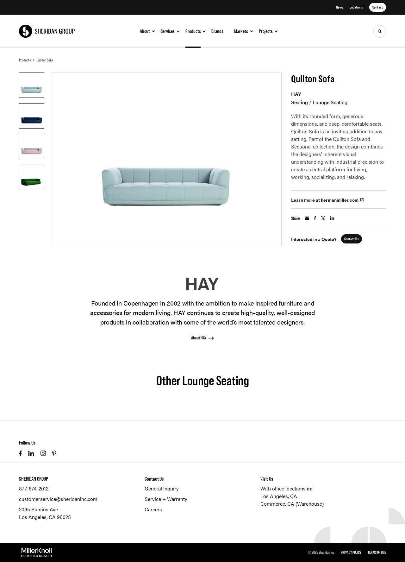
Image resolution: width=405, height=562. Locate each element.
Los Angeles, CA (278, 496)
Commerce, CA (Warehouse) (292, 503)
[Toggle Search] (379, 31)
